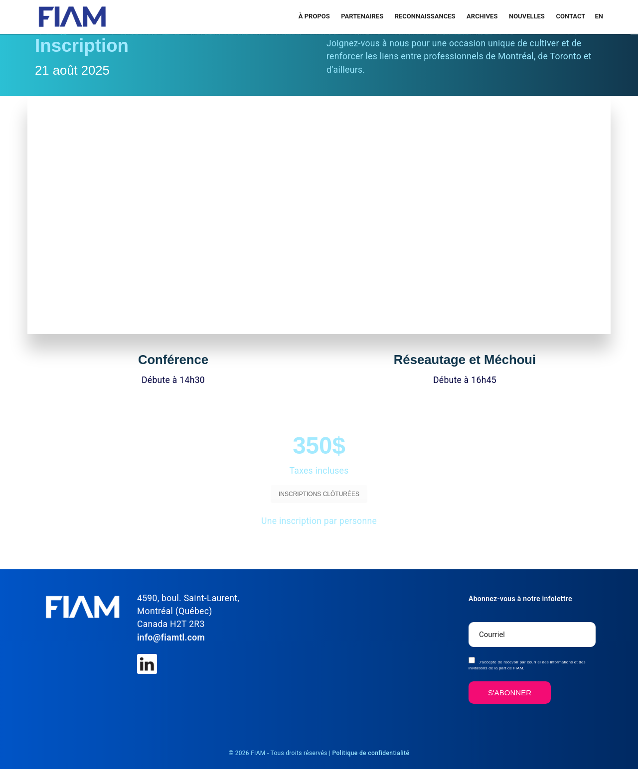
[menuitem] (598, 16)
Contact (570, 16)
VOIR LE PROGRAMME (246, 546)
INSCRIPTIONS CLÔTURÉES (319, 494)
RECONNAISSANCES (426, 16)
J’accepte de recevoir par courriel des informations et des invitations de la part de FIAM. (527, 663)
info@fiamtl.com (171, 637)
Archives (483, 16)
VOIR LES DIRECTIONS (392, 546)
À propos (315, 16)
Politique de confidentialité (371, 753)
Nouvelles (527, 16)
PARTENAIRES (363, 16)
